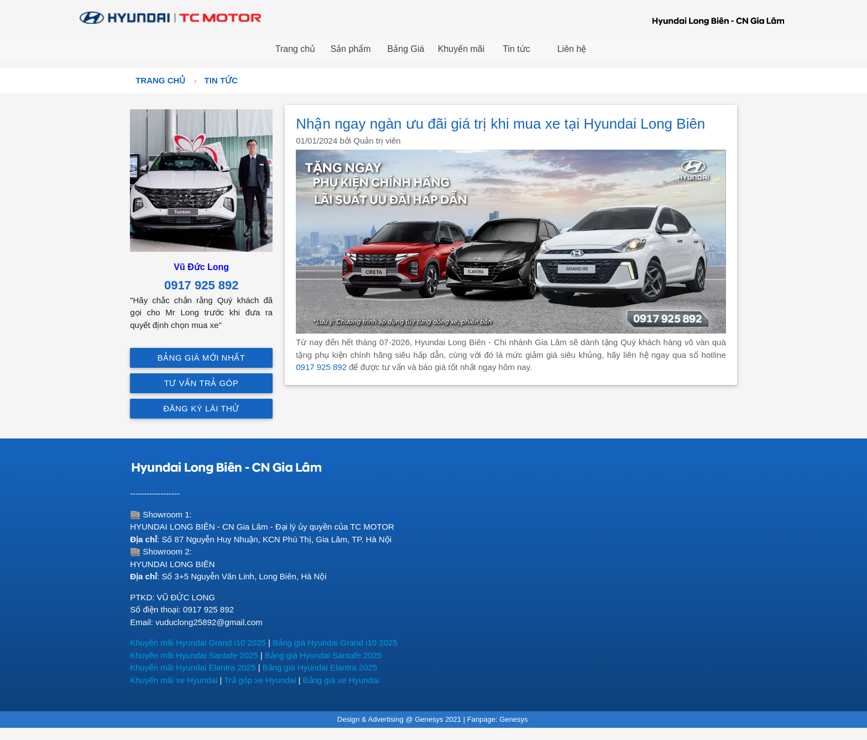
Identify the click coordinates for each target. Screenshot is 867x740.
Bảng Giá (406, 49)
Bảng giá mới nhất (202, 357)
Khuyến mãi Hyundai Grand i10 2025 (198, 642)
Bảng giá (280, 667)
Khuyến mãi (461, 49)
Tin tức (516, 49)
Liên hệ (572, 49)
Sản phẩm (350, 49)
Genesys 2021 (438, 719)
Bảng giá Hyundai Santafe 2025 (323, 655)
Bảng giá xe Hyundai (341, 680)
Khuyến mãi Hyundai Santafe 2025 (194, 655)
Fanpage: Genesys (498, 719)
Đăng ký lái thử (201, 408)
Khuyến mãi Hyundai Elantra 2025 (192, 667)
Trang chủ (295, 49)
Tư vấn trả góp (201, 383)
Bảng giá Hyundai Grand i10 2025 (335, 642)
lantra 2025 (356, 667)
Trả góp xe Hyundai (260, 680)
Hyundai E (316, 667)
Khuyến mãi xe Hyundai (173, 680)
